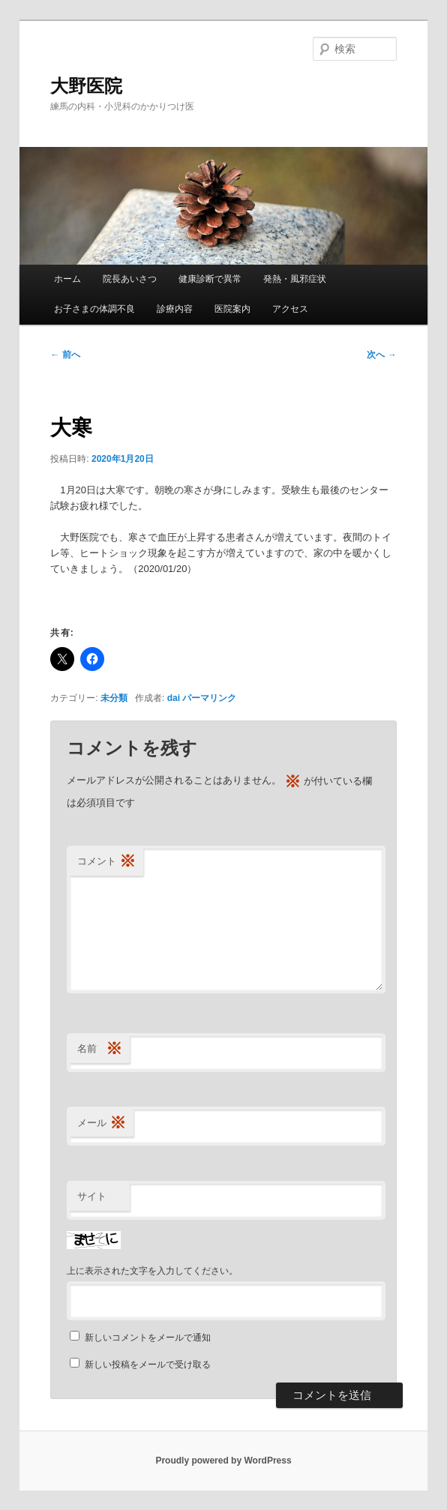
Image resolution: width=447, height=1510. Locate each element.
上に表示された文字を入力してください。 (152, 1271)
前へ (65, 354)
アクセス (290, 309)
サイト (91, 1196)
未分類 (114, 698)
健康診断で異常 (210, 279)
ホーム (67, 279)
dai (173, 698)
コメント (106, 862)
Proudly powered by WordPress (223, 1460)
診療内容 (175, 309)
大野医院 (86, 86)
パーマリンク (209, 698)
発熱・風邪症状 (294, 279)
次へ (381, 354)
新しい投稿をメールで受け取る (148, 1364)
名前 (99, 1049)
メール (101, 1123)
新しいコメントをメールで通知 (148, 1337)
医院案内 (232, 309)
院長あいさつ (130, 279)
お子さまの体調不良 (94, 309)
